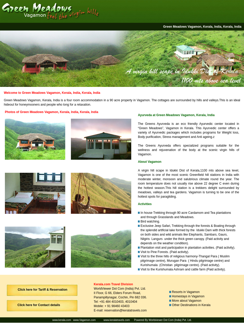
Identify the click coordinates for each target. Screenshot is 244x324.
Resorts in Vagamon (186, 292)
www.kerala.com (61, 320)
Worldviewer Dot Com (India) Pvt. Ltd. (170, 320)
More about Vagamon (186, 300)
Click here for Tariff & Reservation (42, 289)
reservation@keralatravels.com (125, 310)
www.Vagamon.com (84, 320)
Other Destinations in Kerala (191, 305)
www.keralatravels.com (117, 320)
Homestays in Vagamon (189, 296)
